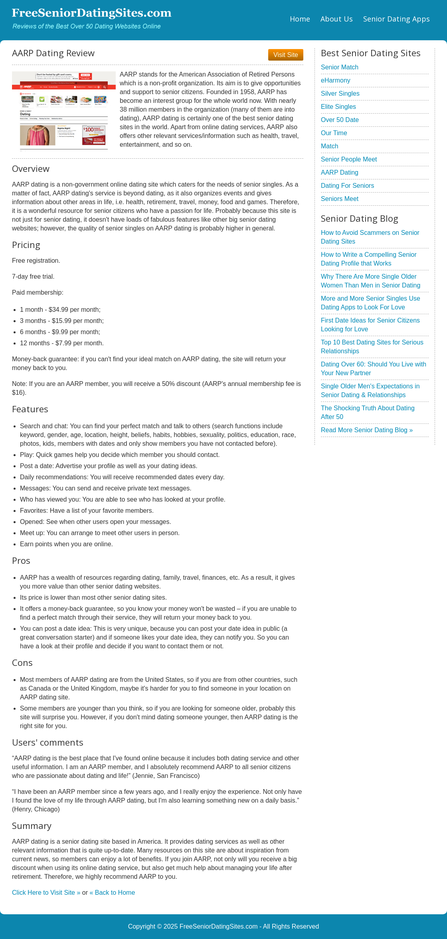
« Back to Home (112, 892)
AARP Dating (339, 172)
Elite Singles (338, 106)
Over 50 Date (340, 119)
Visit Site (285, 54)
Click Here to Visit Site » (46, 892)
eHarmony (335, 80)
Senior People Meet (349, 159)
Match (329, 146)
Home (300, 19)
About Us (336, 19)
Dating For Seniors (347, 185)
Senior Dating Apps (396, 19)
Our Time (334, 133)
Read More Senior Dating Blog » (367, 430)
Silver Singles (340, 93)
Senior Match (339, 67)
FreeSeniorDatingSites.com (219, 926)
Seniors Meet (339, 198)
